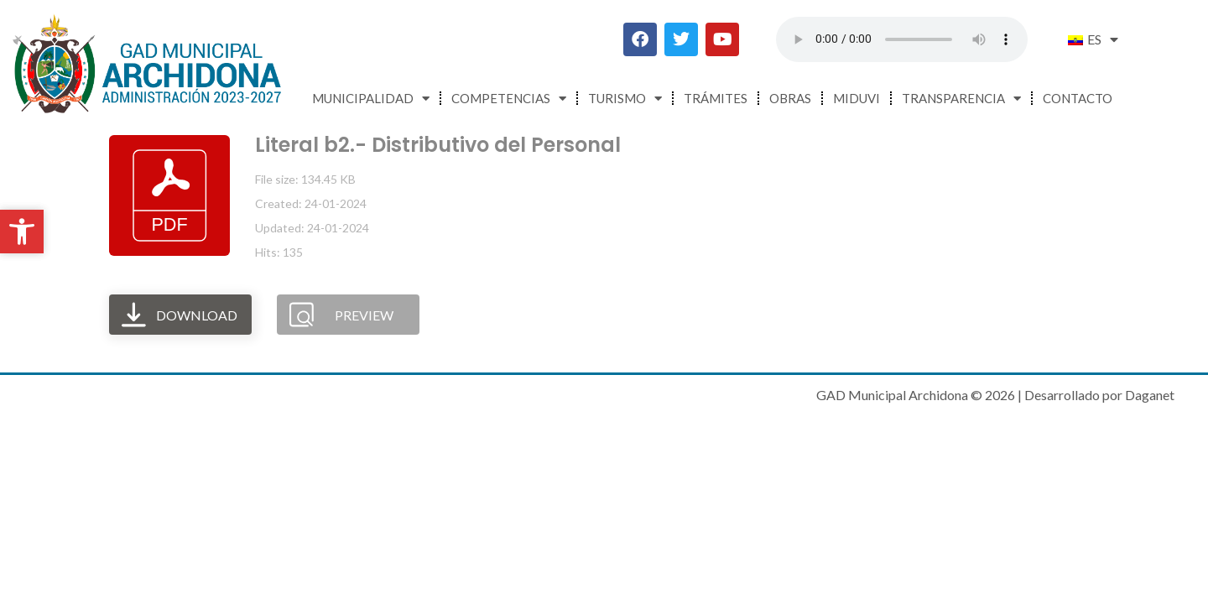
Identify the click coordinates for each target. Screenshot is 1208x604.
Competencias (508, 98)
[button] (22, 231)
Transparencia (961, 98)
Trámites (715, 98)
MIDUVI (856, 98)
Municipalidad (371, 98)
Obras (790, 98)
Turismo (625, 98)
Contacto (1077, 98)
